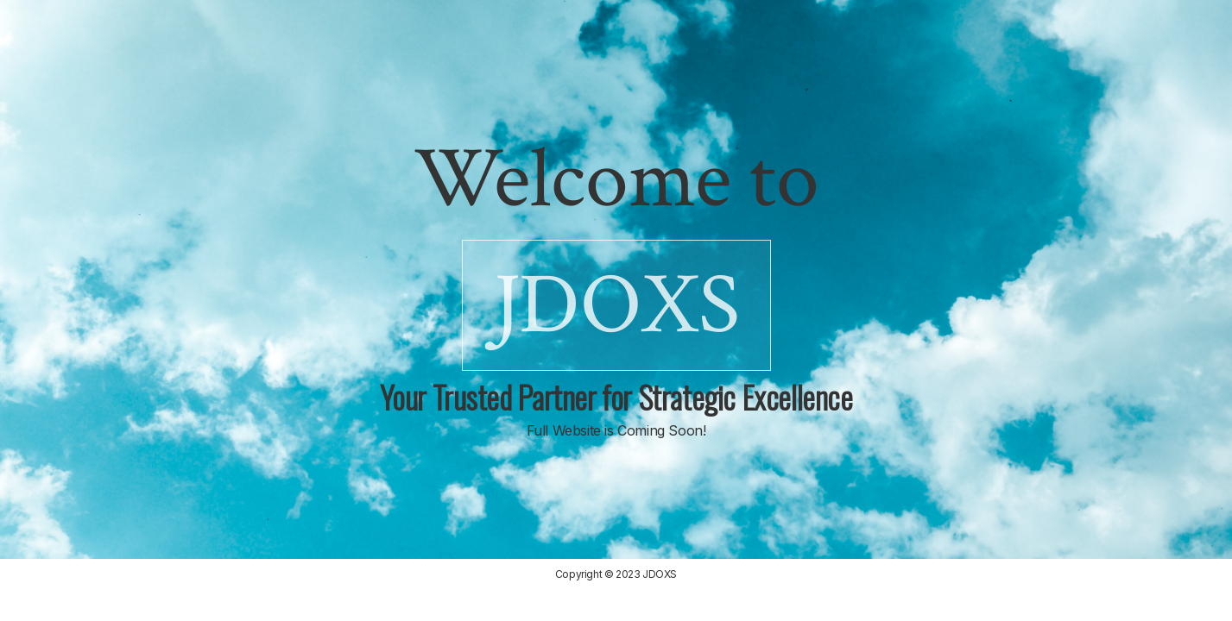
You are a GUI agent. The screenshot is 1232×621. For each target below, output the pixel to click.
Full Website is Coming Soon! (616, 430)
